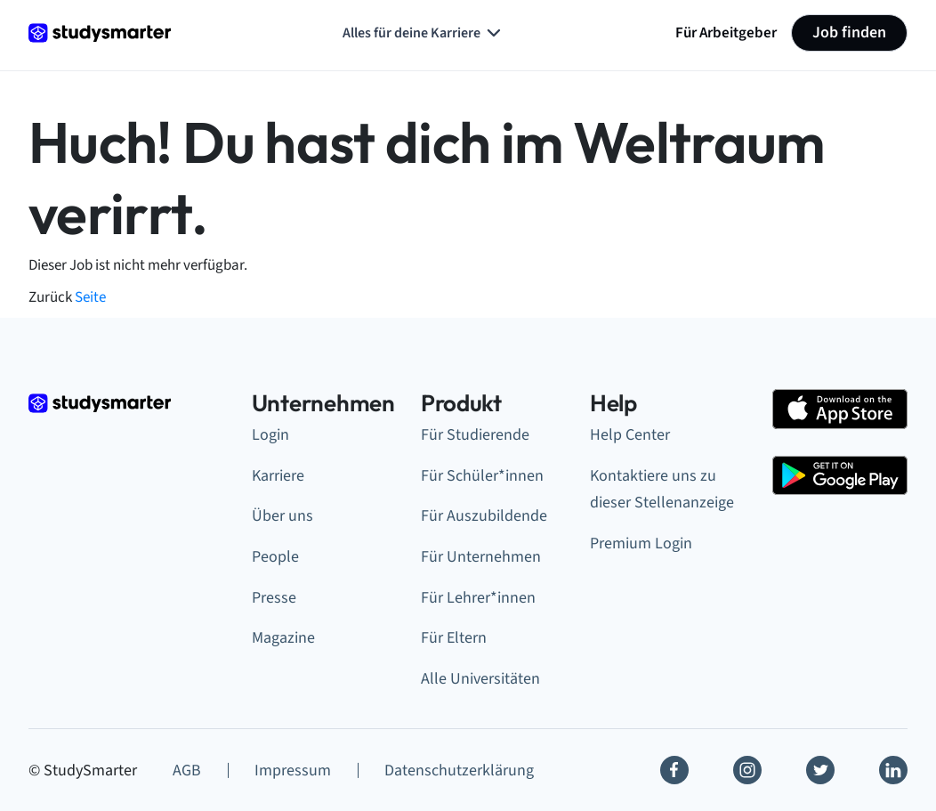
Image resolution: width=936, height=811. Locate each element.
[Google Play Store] (840, 476)
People (275, 557)
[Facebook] (674, 770)
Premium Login (641, 543)
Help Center (630, 435)
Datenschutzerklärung (459, 770)
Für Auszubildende (484, 516)
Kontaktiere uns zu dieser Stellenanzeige (662, 490)
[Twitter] (820, 770)
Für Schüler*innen (482, 476)
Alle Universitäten (480, 679)
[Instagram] (747, 770)
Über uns (282, 516)
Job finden (849, 32)
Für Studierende (475, 435)
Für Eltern (454, 638)
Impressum (292, 770)
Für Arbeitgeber (726, 32)
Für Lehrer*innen (478, 598)
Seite (90, 297)
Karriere (278, 476)
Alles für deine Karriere (423, 33)
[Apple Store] (840, 409)
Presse (274, 598)
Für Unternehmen (481, 557)
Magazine (283, 638)
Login (270, 435)
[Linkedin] (893, 770)
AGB (187, 770)
